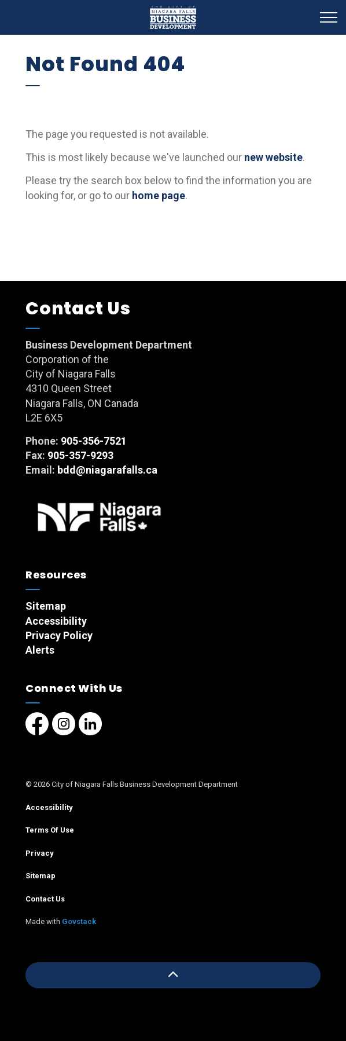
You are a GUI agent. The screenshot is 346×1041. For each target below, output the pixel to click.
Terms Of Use (49, 830)
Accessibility (56, 621)
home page (158, 195)
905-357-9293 (80, 455)
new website (273, 157)
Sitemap (45, 606)
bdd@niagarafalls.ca (107, 470)
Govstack (79, 921)
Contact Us (45, 899)
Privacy (39, 853)
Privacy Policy (59, 635)
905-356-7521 (94, 441)
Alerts (39, 650)
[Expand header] (328, 17)
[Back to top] (173, 975)
